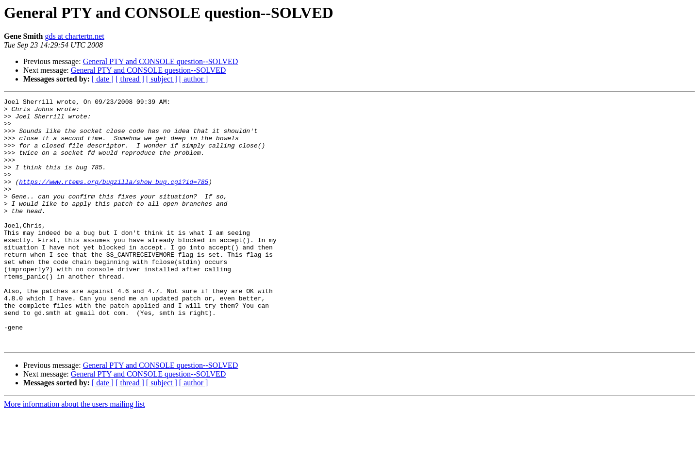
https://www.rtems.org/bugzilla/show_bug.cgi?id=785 (113, 199)
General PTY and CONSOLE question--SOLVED (160, 61)
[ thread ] (130, 79)
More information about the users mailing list (74, 453)
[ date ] (103, 79)
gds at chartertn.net (74, 36)
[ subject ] (161, 79)
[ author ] (193, 79)
